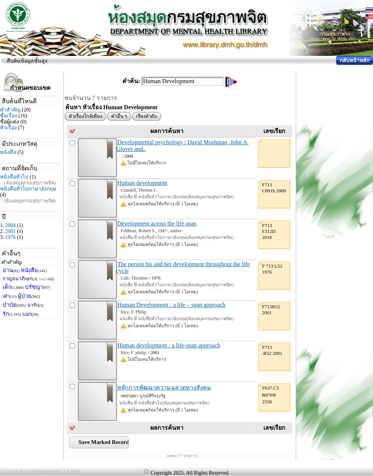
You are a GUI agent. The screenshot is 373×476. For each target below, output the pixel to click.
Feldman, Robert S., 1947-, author (151, 230)
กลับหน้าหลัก (354, 60)
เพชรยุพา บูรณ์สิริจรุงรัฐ (143, 395)
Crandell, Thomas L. (138, 190)
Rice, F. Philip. (133, 312)
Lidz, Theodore (134, 278)
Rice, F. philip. (133, 352)
